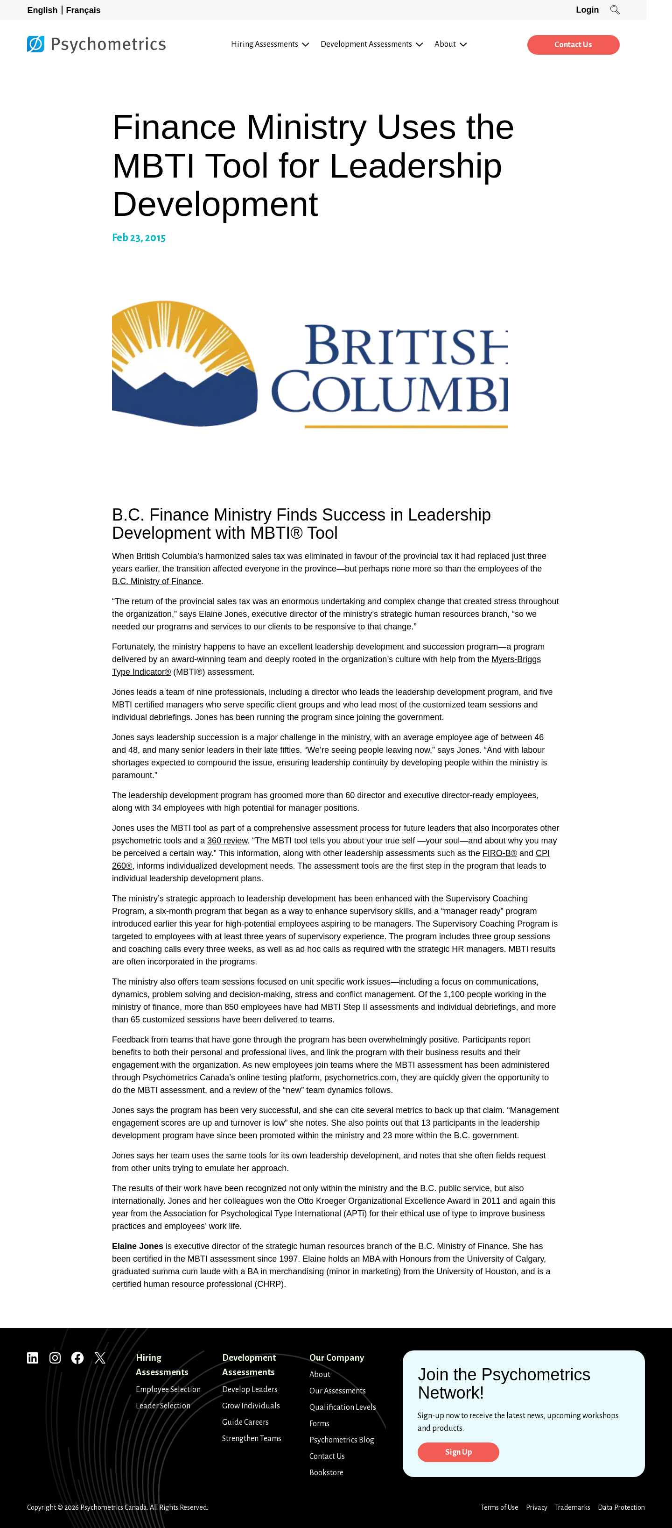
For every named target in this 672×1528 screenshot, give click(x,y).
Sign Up (461, 1452)
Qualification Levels (342, 1407)
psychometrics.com (360, 1077)
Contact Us (596, 45)
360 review (227, 840)
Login (613, 9)
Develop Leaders (250, 1389)
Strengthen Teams (251, 1439)
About (319, 1375)
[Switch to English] (45, 10)
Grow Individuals (251, 1406)
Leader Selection (163, 1406)
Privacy (536, 1507)
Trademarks (572, 1507)
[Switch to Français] (85, 10)
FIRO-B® (500, 853)
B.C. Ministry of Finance (156, 581)
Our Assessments (337, 1391)
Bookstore (326, 1473)
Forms (319, 1424)
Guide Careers (245, 1422)
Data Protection (621, 1507)
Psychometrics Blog (341, 1440)
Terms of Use (499, 1507)
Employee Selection (168, 1389)
